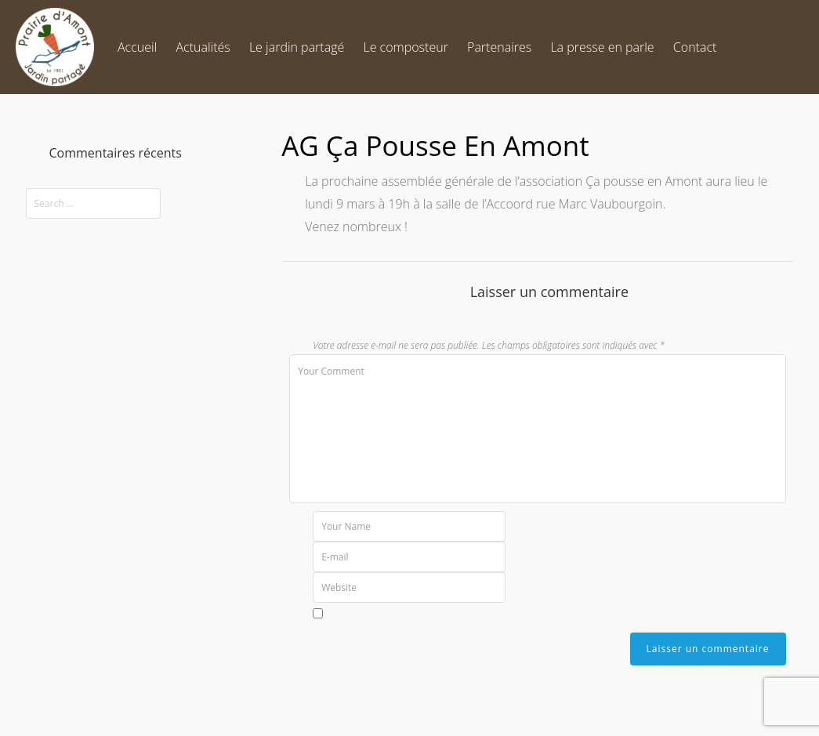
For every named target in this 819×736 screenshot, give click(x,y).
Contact (695, 47)
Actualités (203, 47)
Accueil (137, 47)
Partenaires (499, 47)
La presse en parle (602, 47)
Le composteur (405, 47)
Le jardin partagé (296, 47)
